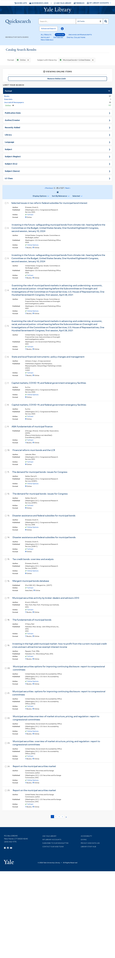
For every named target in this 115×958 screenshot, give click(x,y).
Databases (58, 37)
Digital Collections (76, 37)
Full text (30, 214)
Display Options (39, 196)
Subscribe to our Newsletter (55, 843)
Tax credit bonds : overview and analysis (33, 559)
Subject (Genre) (12, 171)
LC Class (9, 178)
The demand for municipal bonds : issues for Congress (39, 472)
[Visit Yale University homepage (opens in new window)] (9, 861)
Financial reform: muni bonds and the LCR (34, 450)
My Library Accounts (51, 839)
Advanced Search (48, 28)
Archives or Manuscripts (80, 35)
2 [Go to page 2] (55, 816)
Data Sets (8, 99)
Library (8, 134)
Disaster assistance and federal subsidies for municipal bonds (43, 515)
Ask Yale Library (62, 3)
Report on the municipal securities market (34, 766)
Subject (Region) (13, 156)
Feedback (79, 3)
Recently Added (12, 127)
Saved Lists (21, 3)
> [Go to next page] (66, 817)
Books (6, 96)
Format (8, 90)
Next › (67, 188)
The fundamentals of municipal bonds (31, 619)
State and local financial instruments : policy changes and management (48, 356)
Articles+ (45, 37)
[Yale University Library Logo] (57, 10)
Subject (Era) (11, 163)
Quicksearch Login (38, 3)
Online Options (32, 245)
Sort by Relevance (59, 196)
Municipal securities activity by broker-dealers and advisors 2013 (45, 598)
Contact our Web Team (53, 847)
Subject (8, 149)
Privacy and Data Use (90, 843)
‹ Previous (57, 188)
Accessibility (86, 836)
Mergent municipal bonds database (30, 581)
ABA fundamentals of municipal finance (32, 426)
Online (21, 60)
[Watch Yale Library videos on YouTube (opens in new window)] (11, 848)
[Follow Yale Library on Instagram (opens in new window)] (8, 848)
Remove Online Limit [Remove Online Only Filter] (76, 78)
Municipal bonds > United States (74, 60)
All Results (46, 35)
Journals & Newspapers (14, 102)
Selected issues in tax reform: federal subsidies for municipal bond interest (49, 203)
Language (9, 142)
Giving (84, 839)
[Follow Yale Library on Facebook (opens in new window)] (5, 848)
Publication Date (13, 112)
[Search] (57, 21)
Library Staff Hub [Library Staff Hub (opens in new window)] (88, 847)
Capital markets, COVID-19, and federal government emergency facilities (49, 383)
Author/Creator (12, 120)
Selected (76, 196)
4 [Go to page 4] (62, 816)
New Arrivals (47, 40)
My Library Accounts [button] (98, 3)
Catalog (60, 35)
